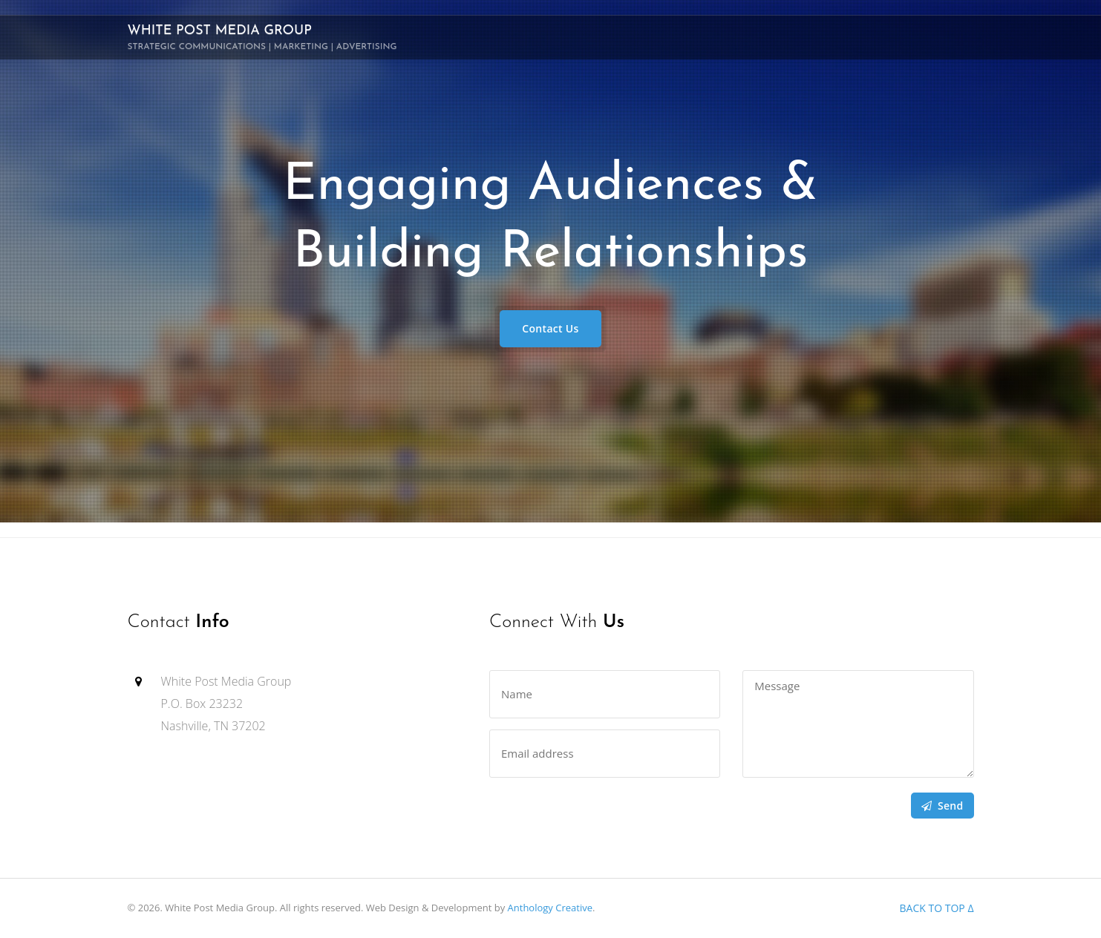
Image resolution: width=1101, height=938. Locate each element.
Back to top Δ (937, 908)
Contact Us (550, 328)
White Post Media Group (262, 37)
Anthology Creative (550, 907)
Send (942, 805)
